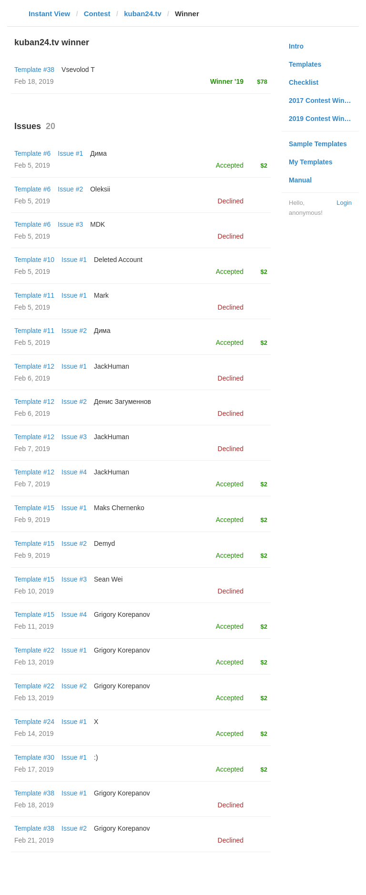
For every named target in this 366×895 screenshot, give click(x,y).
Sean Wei (108, 579)
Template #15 (34, 508)
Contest (97, 14)
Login (344, 202)
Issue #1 (70, 153)
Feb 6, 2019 (32, 378)
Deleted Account (118, 259)
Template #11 (34, 295)
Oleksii (100, 189)
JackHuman (111, 366)
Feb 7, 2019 (32, 449)
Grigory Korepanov (122, 614)
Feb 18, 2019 (34, 805)
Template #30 (34, 757)
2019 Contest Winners (323, 118)
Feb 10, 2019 (34, 591)
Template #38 (34, 69)
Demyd (104, 543)
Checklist (303, 82)
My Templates (311, 162)
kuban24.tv (142, 14)
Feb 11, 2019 (34, 626)
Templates (305, 64)
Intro (296, 46)
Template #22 (34, 650)
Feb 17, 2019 (34, 769)
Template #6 (32, 153)
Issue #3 (70, 224)
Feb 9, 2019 (32, 519)
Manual (300, 180)
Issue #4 (74, 472)
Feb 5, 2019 (32, 165)
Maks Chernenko (119, 508)
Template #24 (34, 721)
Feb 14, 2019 (34, 733)
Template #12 (34, 366)
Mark (101, 295)
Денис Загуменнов (122, 401)
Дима (98, 153)
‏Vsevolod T (78, 69)
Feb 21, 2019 (34, 840)
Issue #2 (70, 189)
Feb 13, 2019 (34, 662)
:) (96, 757)
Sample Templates (318, 144)
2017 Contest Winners (323, 100)
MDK (97, 224)
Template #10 (34, 259)
